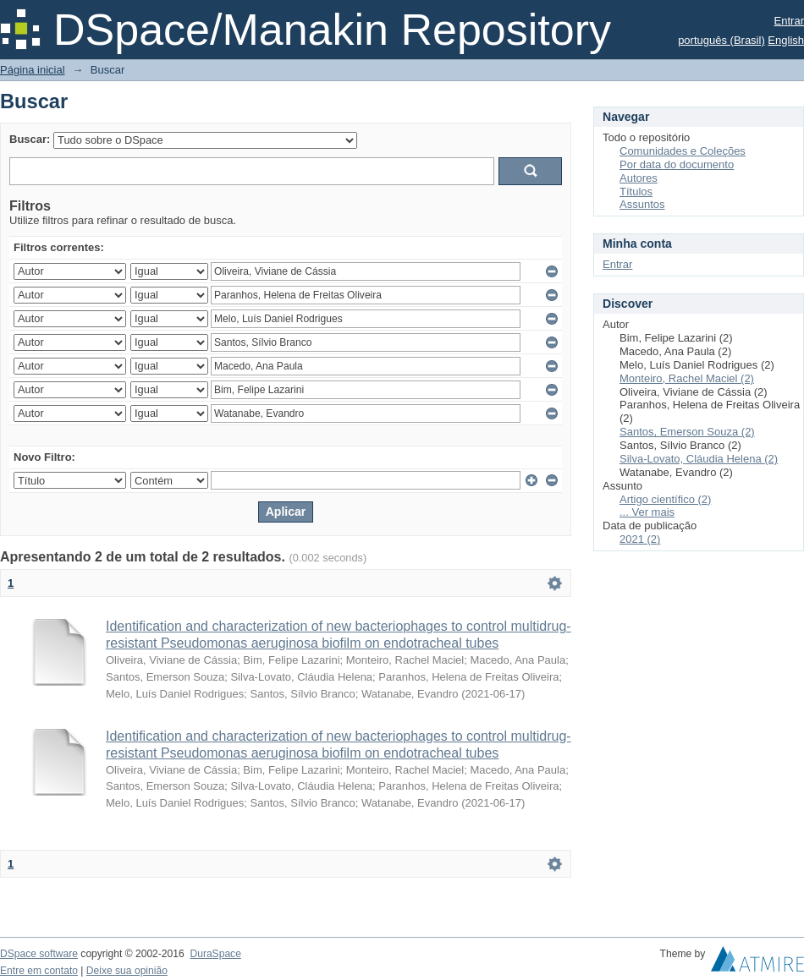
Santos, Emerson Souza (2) (687, 431)
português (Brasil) (721, 40)
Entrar (789, 20)
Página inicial (32, 69)
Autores (639, 178)
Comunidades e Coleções (683, 151)
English (786, 40)
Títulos (636, 191)
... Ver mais (647, 512)
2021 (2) (640, 539)
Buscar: (29, 139)
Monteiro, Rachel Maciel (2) (687, 378)
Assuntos (642, 204)
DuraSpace (215, 954)
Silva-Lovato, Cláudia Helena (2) (699, 458)
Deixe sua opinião (127, 971)
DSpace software (39, 954)
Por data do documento (677, 164)
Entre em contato (39, 971)
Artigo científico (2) (665, 499)
